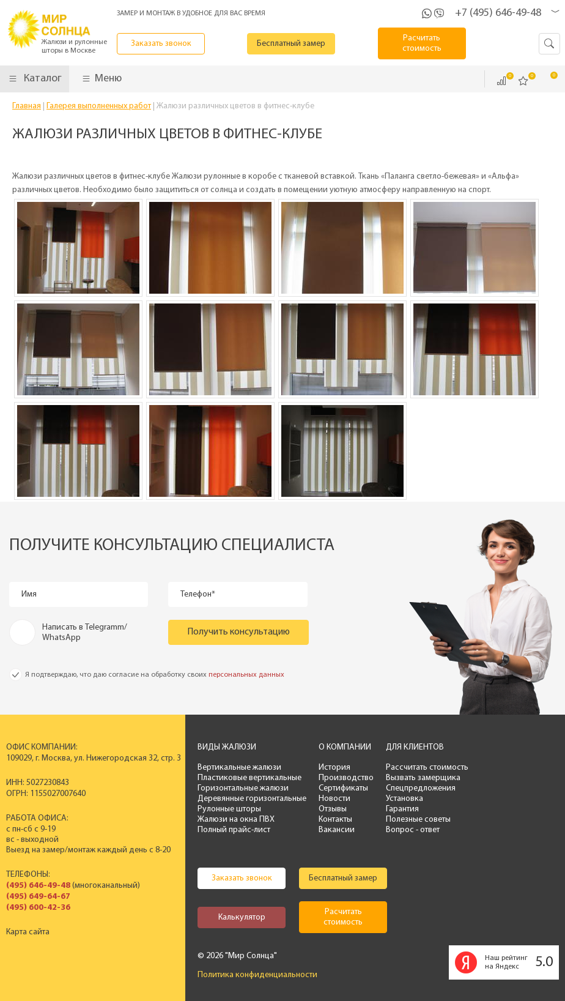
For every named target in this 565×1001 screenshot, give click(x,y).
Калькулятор (241, 917)
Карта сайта (28, 932)
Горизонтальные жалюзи (243, 788)
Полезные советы (418, 819)
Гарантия (402, 809)
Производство (346, 778)
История (334, 767)
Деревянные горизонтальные (252, 798)
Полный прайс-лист (234, 830)
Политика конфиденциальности (257, 975)
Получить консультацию (238, 632)
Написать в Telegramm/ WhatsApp (84, 632)
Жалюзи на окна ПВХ (236, 819)
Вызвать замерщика (423, 778)
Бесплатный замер (291, 43)
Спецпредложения (421, 788)
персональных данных (246, 675)
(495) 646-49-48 (38, 885)
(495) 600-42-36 (38, 907)
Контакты (335, 819)
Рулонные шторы (229, 809)
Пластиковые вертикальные (249, 778)
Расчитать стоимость (421, 43)
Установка (404, 798)
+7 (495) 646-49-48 (498, 13)
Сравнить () (501, 81)
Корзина (545, 80)
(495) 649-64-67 (38, 896)
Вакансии (337, 830)
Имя (29, 594)
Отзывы (333, 809)
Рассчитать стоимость (427, 767)
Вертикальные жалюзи (239, 767)
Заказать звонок (161, 43)
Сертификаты (343, 788)
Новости (334, 798)
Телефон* (197, 594)
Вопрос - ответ (413, 830)
